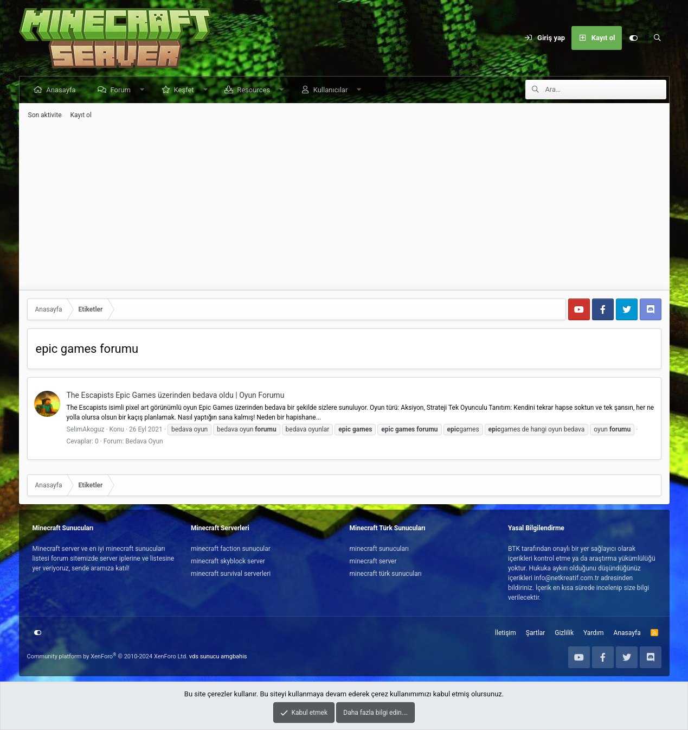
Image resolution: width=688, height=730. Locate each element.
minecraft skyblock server (228, 561)
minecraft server (373, 561)
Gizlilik (564, 633)
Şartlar (535, 633)
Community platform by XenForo (107, 656)
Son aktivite (45, 115)
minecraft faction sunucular (231, 549)
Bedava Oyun (144, 441)
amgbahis (234, 656)
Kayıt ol (81, 115)
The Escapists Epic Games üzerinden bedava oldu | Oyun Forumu (176, 395)
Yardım (593, 633)
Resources (254, 90)
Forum (121, 90)
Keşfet (185, 90)
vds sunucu (204, 656)
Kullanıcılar (331, 90)
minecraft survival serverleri (231, 573)
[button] (143, 90)
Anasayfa (61, 90)
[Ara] (658, 38)
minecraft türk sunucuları (386, 573)
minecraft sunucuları (379, 549)
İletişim (505, 633)
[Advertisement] (344, 205)
